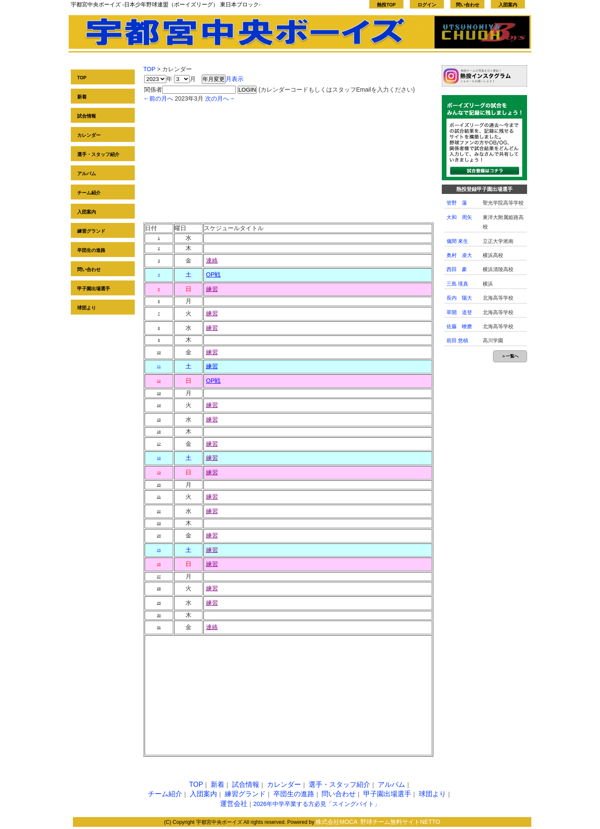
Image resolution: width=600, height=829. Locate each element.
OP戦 (213, 274)
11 (159, 366)
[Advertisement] (288, 162)
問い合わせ (467, 4)
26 (159, 564)
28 (159, 588)
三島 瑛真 (457, 284)
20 (159, 485)
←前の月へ (158, 98)
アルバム (86, 173)
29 (159, 603)
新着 (82, 96)
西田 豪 (456, 269)
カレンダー (89, 135)
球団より (86, 307)
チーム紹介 (89, 192)
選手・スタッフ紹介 (98, 154)
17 (159, 444)
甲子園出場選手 (93, 288)
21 (159, 497)
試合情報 (86, 115)
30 (159, 615)
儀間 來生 (457, 241)
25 (159, 550)
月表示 (234, 78)
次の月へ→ (220, 98)
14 (159, 405)
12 (159, 381)
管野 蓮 (456, 203)
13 (159, 393)
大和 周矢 (459, 217)
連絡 (212, 260)
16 (159, 431)
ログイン (426, 4)
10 (159, 352)
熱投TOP (386, 4)
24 (159, 535)
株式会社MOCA (336, 821)
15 (159, 420)
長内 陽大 (459, 298)
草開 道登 (459, 312)
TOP (82, 77)
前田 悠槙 (457, 341)
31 (159, 627)
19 (159, 472)
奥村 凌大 (459, 255)
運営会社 (233, 803)
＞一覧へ (510, 356)
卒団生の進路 (91, 250)
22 (159, 511)
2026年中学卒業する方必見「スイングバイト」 (316, 803)
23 (159, 523)
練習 (212, 289)
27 (159, 576)
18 (159, 458)
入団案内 (508, 4)
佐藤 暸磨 (459, 326)
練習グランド (91, 231)
